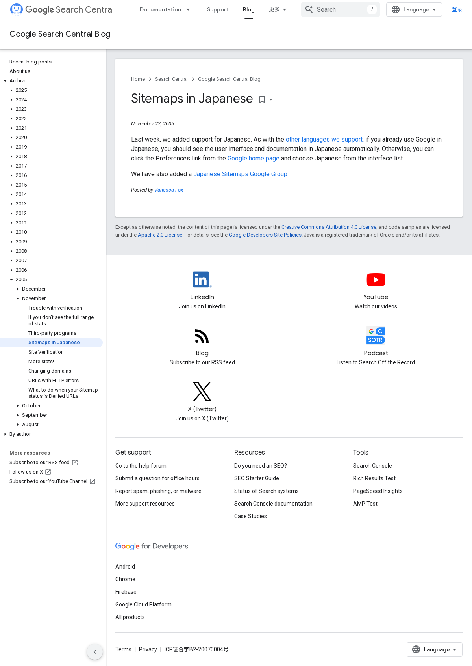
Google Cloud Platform (143, 604)
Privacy (148, 649)
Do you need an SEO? (260, 466)
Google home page (253, 158)
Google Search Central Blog (59, 34)
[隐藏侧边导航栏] (95, 652)
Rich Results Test (374, 478)
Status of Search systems (266, 491)
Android (125, 566)
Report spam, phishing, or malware (158, 491)
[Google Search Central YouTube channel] (376, 286)
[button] (51, 81)
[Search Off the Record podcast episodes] (376, 342)
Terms (123, 649)
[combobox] (340, 9)
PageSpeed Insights (378, 491)
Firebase (126, 592)
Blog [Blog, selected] (249, 9)
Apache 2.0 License (160, 235)
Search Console (372, 466)
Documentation (160, 9)
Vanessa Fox (168, 190)
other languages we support (324, 139)
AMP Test (365, 503)
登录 (457, 9)
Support (218, 9)
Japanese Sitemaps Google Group (240, 174)
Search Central (69, 9)
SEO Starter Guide (256, 478)
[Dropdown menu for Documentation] (190, 9)
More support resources (145, 503)
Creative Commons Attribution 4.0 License (328, 227)
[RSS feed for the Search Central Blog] (202, 342)
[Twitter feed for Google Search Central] (202, 398)
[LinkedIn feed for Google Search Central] (202, 286)
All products (130, 617)
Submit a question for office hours (157, 478)
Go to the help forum (141, 466)
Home (138, 79)
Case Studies (250, 516)
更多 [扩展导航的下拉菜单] (274, 9)
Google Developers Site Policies (265, 235)
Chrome (125, 579)
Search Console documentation (273, 503)
